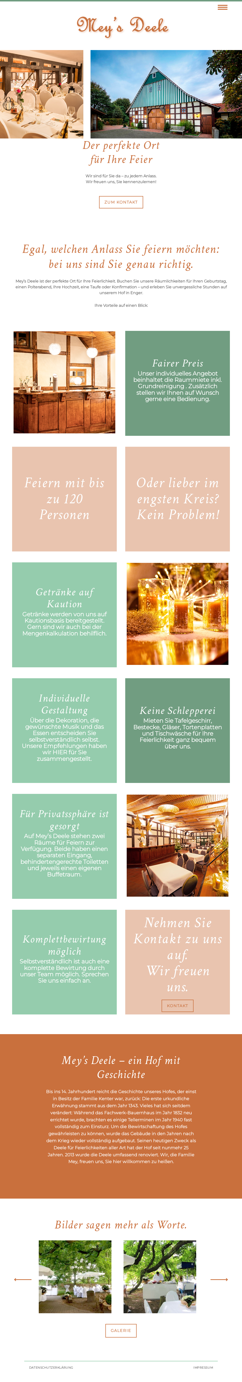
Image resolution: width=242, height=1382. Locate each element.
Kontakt (177, 1006)
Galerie (121, 1330)
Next (219, 1279)
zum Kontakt (121, 202)
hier (60, 752)
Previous (23, 1279)
